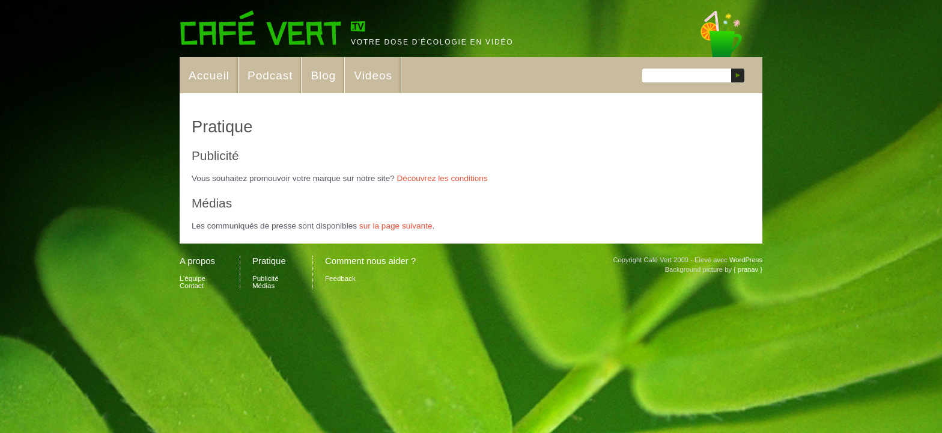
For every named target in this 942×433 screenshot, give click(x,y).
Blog (323, 75)
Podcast (270, 75)
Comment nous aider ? (370, 261)
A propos (197, 261)
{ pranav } (748, 269)
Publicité (265, 278)
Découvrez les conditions (442, 178)
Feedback (340, 278)
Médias (263, 285)
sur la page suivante (396, 225)
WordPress (745, 259)
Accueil (209, 75)
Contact (192, 285)
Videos (373, 75)
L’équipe (192, 278)
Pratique (269, 261)
